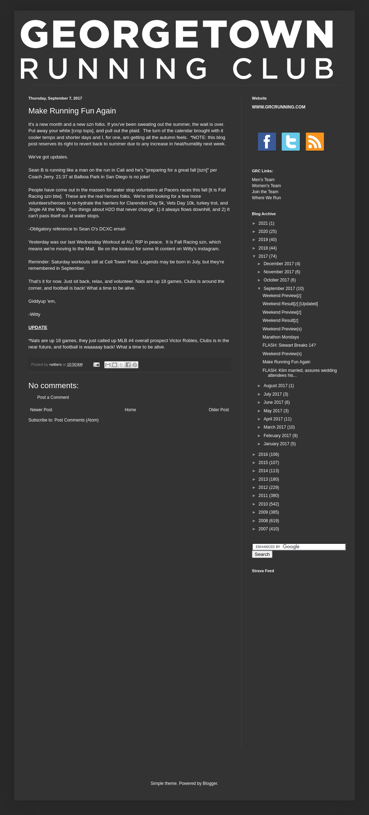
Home (130, 409)
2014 (264, 470)
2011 (264, 495)
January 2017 (277, 443)
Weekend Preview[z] (282, 295)
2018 (264, 248)
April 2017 (274, 419)
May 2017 (273, 410)
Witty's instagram (201, 248)
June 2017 (274, 402)
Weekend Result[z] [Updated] (290, 303)
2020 (264, 231)
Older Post (219, 409)
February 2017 (278, 435)
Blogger (210, 783)
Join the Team (265, 191)
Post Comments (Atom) (76, 420)
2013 (264, 479)
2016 (264, 454)
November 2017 (279, 271)
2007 (264, 528)
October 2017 (277, 280)
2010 (264, 504)
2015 (264, 462)
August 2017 (276, 385)
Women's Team (266, 185)
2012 (264, 487)
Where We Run (266, 197)
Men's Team (263, 179)
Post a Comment (53, 397)
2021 (264, 223)
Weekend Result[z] (280, 320)
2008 (264, 520)
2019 (264, 239)
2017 (264, 256)
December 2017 (279, 263)
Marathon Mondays (281, 337)
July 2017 (273, 394)
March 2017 (275, 427)
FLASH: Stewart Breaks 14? (289, 345)
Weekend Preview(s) (282, 328)
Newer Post (41, 409)
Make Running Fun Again (286, 361)
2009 (264, 512)
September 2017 (280, 288)
